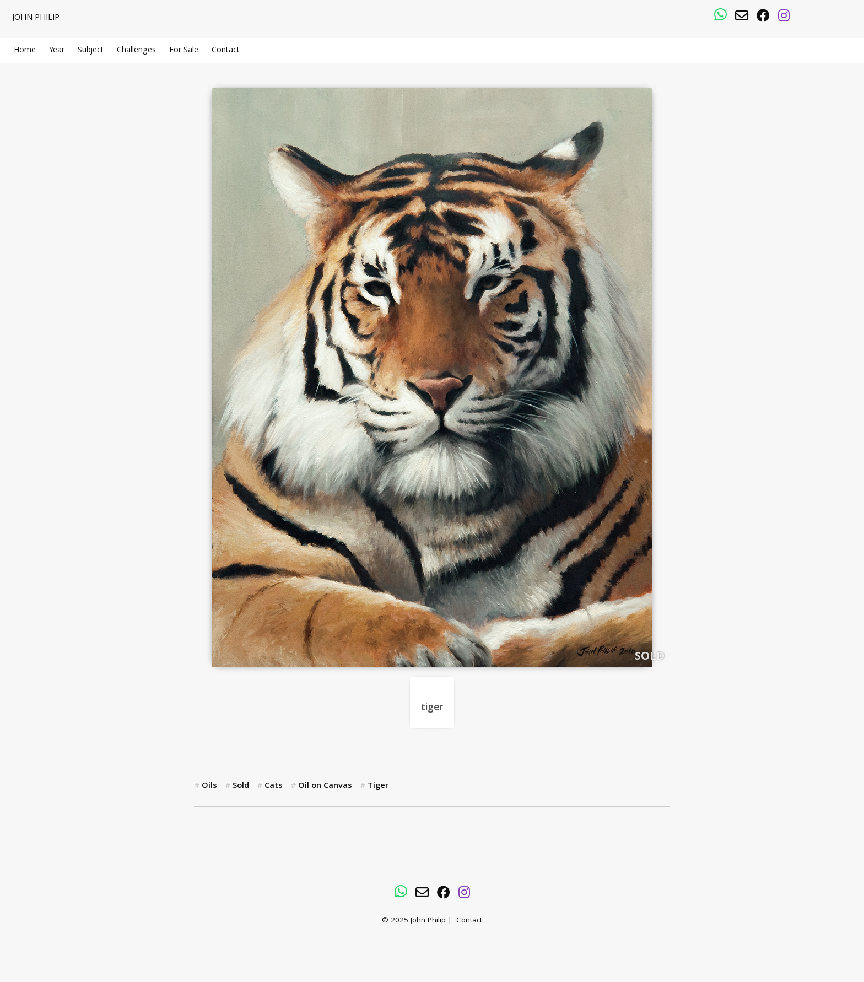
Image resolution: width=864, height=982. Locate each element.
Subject (91, 50)
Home (25, 50)
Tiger (378, 786)
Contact (226, 50)
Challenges (136, 50)
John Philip (36, 18)
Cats (273, 786)
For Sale (183, 50)
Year (56, 50)
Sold (241, 786)
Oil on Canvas (325, 786)
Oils (209, 786)
